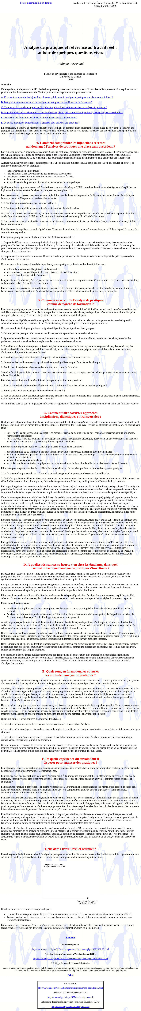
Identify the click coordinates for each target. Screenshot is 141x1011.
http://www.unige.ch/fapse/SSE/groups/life (70, 1006)
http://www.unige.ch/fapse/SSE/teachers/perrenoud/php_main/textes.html (70, 988)
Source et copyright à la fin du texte (36, 3)
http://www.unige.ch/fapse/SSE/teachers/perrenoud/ (70, 997)
